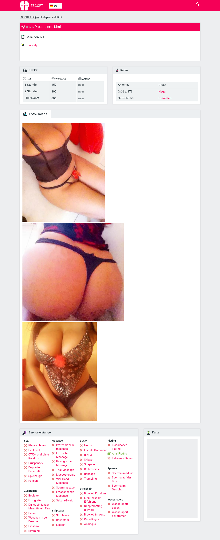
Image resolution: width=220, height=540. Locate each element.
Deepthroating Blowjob (93, 508)
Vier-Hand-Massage (62, 481)
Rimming (34, 531)
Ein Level (34, 450)
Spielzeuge (35, 476)
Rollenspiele (92, 469)
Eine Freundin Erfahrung (92, 499)
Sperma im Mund (122, 473)
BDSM (88, 455)
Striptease (62, 515)
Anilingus (90, 524)
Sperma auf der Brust (121, 479)
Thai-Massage (65, 470)
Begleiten (34, 495)
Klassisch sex (37, 445)
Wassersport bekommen (120, 514)
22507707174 (35, 37)
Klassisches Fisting (119, 447)
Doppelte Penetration (35, 469)
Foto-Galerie (35, 114)
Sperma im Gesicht (119, 487)
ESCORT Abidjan (29, 17)
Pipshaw (33, 526)
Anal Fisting (119, 453)
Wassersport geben (120, 505)
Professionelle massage (65, 447)
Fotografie (34, 500)
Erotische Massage (62, 455)
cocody (29, 45)
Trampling (90, 478)
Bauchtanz (62, 520)
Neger (162, 91)
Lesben (60, 525)
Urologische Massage (64, 463)
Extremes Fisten (122, 458)
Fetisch (33, 480)
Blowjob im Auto (94, 514)
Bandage (89, 474)
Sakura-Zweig (64, 500)
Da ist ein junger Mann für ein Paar (39, 506)
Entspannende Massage (65, 493)
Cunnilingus (91, 519)
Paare (32, 513)
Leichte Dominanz (95, 450)
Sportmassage (65, 487)
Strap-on (89, 464)
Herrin (88, 445)
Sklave (88, 459)
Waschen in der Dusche (38, 519)
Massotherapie (65, 474)
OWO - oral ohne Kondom (38, 456)
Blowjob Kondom (95, 493)
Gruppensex (35, 463)
